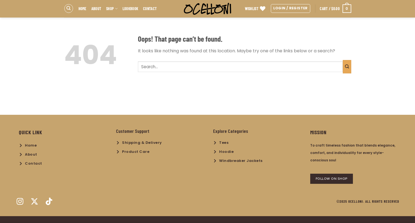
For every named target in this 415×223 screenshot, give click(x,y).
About (96, 8)
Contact (150, 8)
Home (82, 8)
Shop (112, 8)
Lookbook (130, 8)
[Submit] (347, 66)
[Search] (68, 8)
